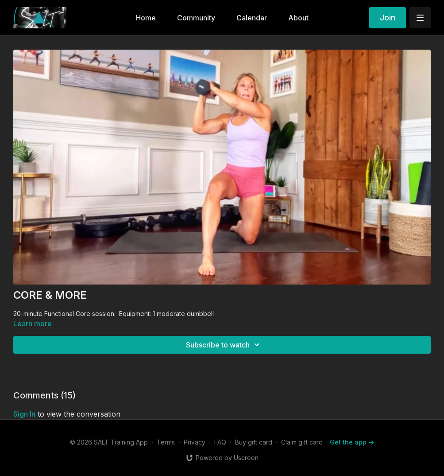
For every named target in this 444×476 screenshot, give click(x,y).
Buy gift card (253, 442)
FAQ (220, 442)
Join (387, 17)
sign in (24, 414)
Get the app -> (352, 442)
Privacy (194, 442)
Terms (166, 442)
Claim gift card (302, 442)
